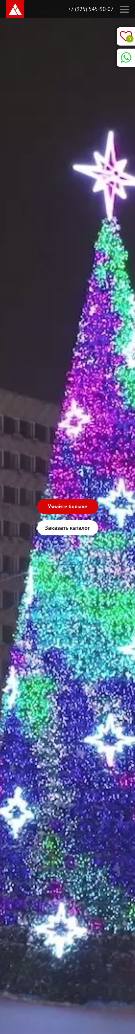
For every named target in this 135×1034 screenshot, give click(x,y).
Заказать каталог (67, 528)
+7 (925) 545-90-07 (91, 8)
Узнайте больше (67, 506)
